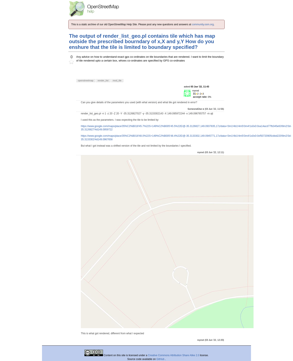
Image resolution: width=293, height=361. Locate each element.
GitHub (160, 359)
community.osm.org (203, 24)
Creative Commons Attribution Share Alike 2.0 (173, 355)
